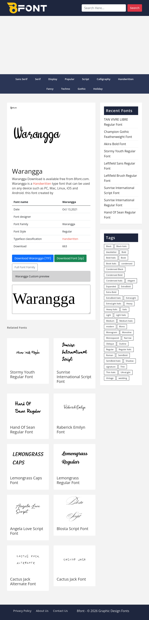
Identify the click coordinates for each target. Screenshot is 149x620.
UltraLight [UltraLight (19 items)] (125, 372)
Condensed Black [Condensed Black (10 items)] (114, 269)
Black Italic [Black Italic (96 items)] (121, 246)
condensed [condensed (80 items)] (126, 263)
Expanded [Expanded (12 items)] (111, 286)
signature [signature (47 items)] (110, 366)
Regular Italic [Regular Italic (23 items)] (125, 349)
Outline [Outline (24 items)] (122, 343)
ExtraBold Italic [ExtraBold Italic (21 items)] (113, 297)
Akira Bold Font (115, 144)
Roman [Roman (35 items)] (109, 355)
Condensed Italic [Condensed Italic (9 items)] (114, 280)
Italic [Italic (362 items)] (124, 309)
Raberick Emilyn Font (71, 430)
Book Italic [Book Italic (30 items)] (111, 263)
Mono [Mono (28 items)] (122, 326)
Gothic (82, 89)
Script (85, 79)
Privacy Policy (22, 611)
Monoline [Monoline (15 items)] (126, 332)
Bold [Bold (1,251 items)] (124, 252)
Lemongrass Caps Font (26, 480)
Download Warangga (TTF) (33, 258)
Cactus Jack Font (71, 579)
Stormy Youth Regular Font (22, 374)
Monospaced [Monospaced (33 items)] (112, 337)
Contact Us (60, 611)
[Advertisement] (74, 45)
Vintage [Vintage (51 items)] (109, 378)
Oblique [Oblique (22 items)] (110, 343)
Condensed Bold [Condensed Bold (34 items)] (114, 274)
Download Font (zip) (70, 258)
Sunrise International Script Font (74, 376)
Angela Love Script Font (26, 531)
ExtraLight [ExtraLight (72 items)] (131, 297)
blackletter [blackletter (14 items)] (111, 252)
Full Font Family (25, 267)
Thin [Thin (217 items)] (122, 366)
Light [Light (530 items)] (108, 314)
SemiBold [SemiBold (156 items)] (122, 355)
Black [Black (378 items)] (108, 246)
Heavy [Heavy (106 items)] (129, 303)
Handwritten (126, 79)
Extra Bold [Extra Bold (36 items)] (111, 292)
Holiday (98, 89)
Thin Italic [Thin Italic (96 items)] (111, 372)
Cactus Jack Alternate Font (23, 581)
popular (69, 79)
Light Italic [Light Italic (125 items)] (121, 314)
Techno (65, 89)
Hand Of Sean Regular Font (22, 430)
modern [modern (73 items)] (110, 326)
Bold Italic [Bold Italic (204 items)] (111, 257)
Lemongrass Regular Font (68, 480)
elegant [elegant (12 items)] (131, 280)
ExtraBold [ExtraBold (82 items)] (126, 286)
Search (134, 8)
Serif (38, 79)
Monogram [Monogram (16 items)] (111, 332)
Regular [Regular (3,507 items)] (110, 349)
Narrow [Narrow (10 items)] (128, 337)
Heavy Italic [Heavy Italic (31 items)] (111, 309)
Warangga (51, 299)
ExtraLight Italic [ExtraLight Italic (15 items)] (113, 303)
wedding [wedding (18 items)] (123, 378)
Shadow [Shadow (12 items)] (130, 360)
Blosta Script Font (72, 528)
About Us (42, 611)
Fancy (49, 89)
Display (52, 79)
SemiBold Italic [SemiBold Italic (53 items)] (113, 360)
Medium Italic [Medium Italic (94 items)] (126, 320)
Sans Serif (21, 79)
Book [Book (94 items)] (123, 257)
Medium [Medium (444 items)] (110, 320)
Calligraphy (103, 79)
